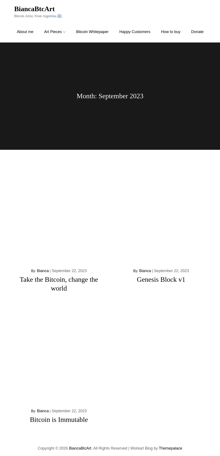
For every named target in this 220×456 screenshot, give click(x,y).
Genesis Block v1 (161, 279)
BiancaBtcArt (34, 9)
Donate (197, 32)
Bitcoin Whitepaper (92, 32)
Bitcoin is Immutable (59, 419)
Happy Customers (134, 32)
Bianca (43, 271)
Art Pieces (54, 32)
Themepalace (170, 448)
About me (25, 32)
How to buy (170, 32)
